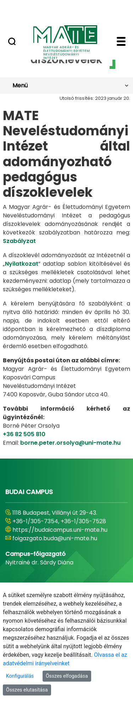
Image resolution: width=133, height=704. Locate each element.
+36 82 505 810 (24, 434)
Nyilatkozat (21, 264)
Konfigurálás (20, 676)
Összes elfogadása (67, 676)
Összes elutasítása (27, 690)
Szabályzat (19, 241)
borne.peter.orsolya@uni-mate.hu (70, 443)
